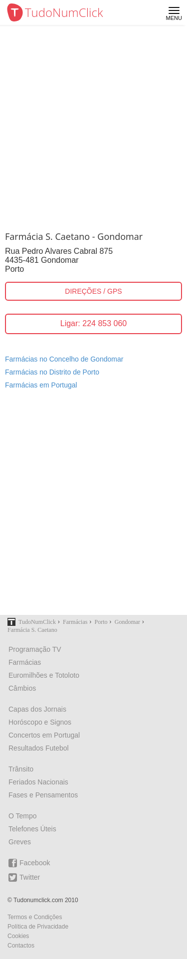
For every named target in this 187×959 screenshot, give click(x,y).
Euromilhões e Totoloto (43, 675)
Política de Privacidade (37, 926)
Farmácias (24, 662)
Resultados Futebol (38, 748)
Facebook (29, 863)
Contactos (20, 945)
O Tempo (22, 816)
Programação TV (34, 649)
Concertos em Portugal (44, 735)
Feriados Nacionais (38, 782)
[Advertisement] (93, 123)
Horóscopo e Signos (39, 722)
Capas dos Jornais (37, 709)
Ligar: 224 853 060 (93, 323)
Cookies (18, 936)
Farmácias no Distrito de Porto (52, 372)
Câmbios (22, 688)
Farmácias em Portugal (41, 385)
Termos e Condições (34, 917)
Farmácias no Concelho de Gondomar (64, 359)
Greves (19, 842)
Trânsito (20, 769)
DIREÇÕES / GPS (93, 291)
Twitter (24, 877)
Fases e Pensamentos (43, 795)
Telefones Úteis (32, 829)
